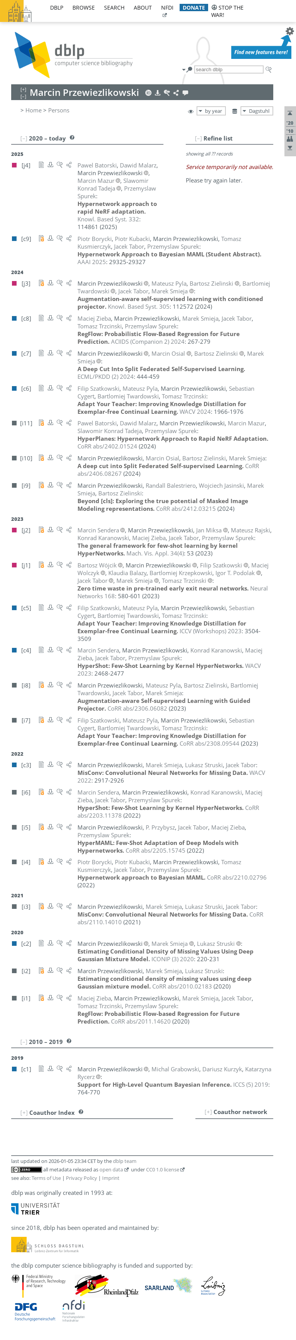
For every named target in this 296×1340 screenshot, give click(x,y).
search (114, 7)
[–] (198, 138)
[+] (208, 1112)
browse (83, 7)
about (143, 7)
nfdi (167, 7)
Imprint (110, 1177)
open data (111, 1169)
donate (194, 7)
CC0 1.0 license (162, 1169)
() (155, 553)
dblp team (124, 1161)
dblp (56, 7)
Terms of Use (46, 1177)
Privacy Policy (81, 1177)
